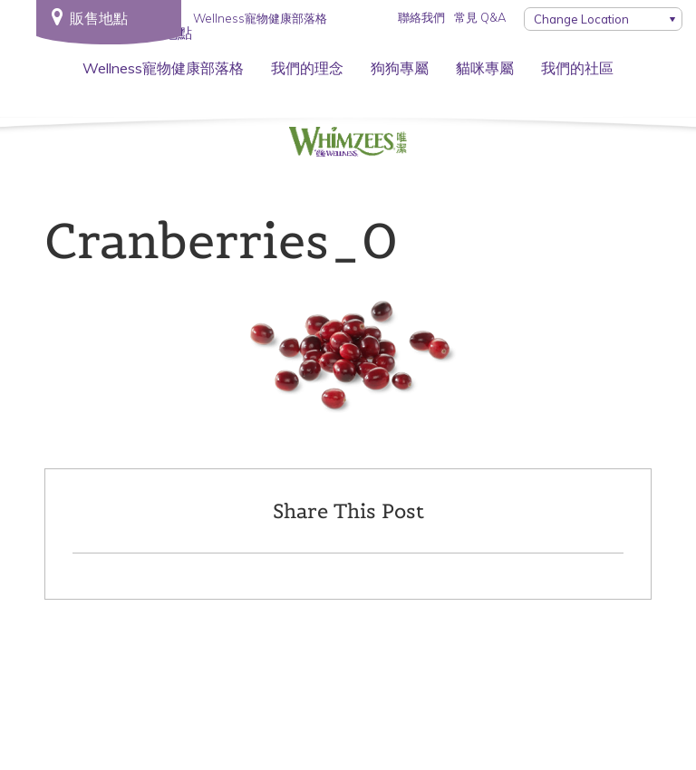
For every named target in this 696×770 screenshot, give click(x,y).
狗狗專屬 (400, 68)
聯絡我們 (421, 17)
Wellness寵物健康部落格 (163, 68)
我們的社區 (577, 68)
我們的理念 (307, 68)
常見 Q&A (480, 17)
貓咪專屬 (485, 68)
